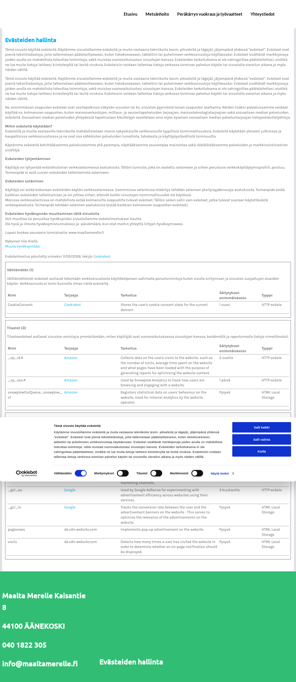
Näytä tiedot (220, 674)
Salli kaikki (262, 628)
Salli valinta (261, 640)
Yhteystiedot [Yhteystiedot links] (263, 14)
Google (69, 455)
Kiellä (262, 652)
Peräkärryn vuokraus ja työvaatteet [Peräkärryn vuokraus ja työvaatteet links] (209, 14)
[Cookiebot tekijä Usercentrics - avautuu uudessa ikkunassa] (27, 674)
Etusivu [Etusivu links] (130, 14)
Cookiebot (102, 256)
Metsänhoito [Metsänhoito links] (157, 14)
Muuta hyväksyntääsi (22, 246)
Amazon (70, 358)
